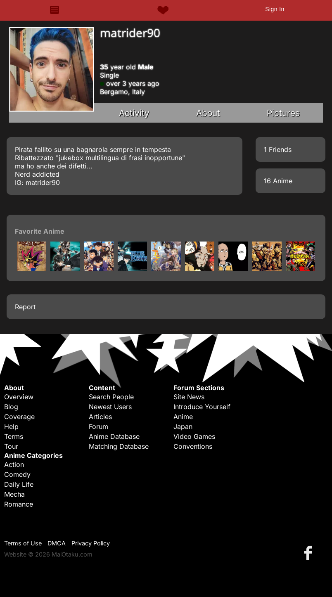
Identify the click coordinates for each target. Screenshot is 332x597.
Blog (11, 407)
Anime (183, 416)
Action (14, 464)
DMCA (56, 543)
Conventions (192, 446)
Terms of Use (23, 543)
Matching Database (119, 446)
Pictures (283, 113)
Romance (18, 504)
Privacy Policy (90, 543)
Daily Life (18, 484)
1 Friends (278, 149)
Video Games (194, 436)
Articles (100, 416)
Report (25, 307)
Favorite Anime (39, 231)
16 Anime (278, 181)
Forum (98, 426)
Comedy (17, 474)
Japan (182, 426)
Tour (11, 446)
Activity (134, 113)
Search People (111, 397)
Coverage (19, 416)
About (208, 113)
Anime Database (114, 436)
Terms (13, 436)
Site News (188, 397)
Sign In (274, 9)
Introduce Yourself (201, 407)
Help (11, 426)
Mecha (14, 494)
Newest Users (110, 407)
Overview (18, 397)
